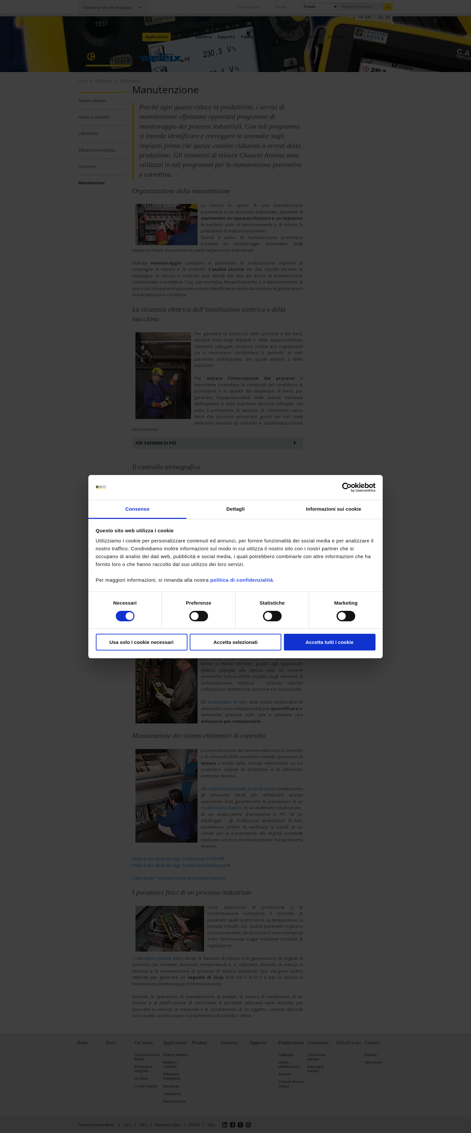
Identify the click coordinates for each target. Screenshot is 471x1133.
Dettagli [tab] (235, 509)
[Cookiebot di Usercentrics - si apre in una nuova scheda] (346, 487)
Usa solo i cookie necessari (142, 642)
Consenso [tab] (137, 509)
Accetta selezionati (235, 642)
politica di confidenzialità (241, 580)
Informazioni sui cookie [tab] (333, 509)
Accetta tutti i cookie (329, 642)
